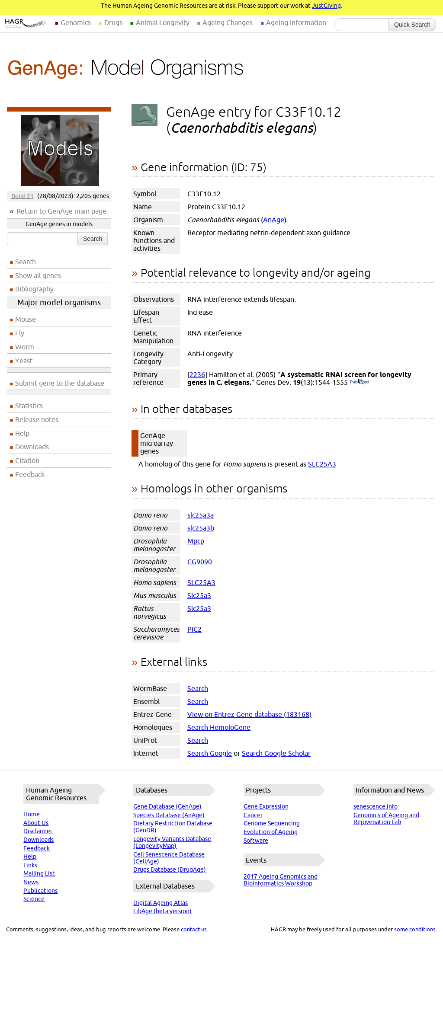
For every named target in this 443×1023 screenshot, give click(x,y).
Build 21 (22, 195)
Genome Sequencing (272, 823)
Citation (27, 460)
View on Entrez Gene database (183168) (249, 714)
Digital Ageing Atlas (160, 902)
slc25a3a (200, 515)
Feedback (30, 474)
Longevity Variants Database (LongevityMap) (172, 842)
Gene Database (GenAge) (167, 806)
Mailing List (39, 873)
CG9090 (199, 562)
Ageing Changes (227, 22)
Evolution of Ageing (271, 831)
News (31, 882)
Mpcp (195, 541)
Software (256, 840)
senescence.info (375, 806)
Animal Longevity (162, 22)
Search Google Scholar (276, 753)
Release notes (36, 419)
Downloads (32, 447)
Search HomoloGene (218, 727)
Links (30, 865)
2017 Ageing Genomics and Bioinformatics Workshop (281, 880)
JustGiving (326, 5)
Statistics (29, 405)
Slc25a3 (199, 595)
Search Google (209, 753)
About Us (35, 822)
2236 (197, 374)
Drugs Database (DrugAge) (169, 869)
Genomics (76, 22)
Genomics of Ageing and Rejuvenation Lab (386, 818)
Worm (24, 347)
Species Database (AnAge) (169, 815)
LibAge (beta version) (162, 911)
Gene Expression (266, 806)
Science (34, 898)
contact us (194, 929)
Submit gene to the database (59, 383)
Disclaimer (37, 831)
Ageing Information (296, 22)
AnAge (273, 220)
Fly (19, 333)
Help (22, 433)
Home (31, 814)
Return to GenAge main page (61, 211)
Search (92, 238)
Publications (40, 890)
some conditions (415, 929)
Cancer (253, 815)
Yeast (23, 360)
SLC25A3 (322, 464)
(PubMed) (359, 382)
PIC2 (194, 629)
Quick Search (412, 24)
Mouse (25, 319)
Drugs (113, 22)
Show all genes (38, 275)
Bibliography (34, 289)
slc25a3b (200, 528)
